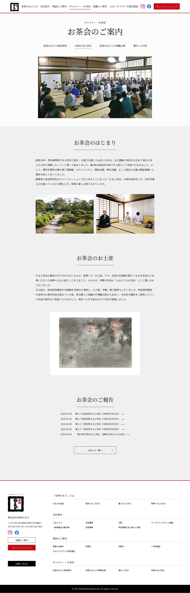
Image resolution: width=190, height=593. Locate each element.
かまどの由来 (58, 503)
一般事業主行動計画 (61, 527)
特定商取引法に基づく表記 (129, 527)
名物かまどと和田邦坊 (55, 45)
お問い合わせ (21, 563)
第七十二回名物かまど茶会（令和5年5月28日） (97, 429)
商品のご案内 (59, 6)
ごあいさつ (57, 522)
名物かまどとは (29, 6)
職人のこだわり (124, 503)
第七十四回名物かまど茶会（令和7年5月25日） (97, 418)
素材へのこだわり (93, 503)
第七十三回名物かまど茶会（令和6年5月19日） (97, 424)
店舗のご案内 (100, 6)
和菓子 (88, 546)
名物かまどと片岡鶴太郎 (112, 45)
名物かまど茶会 (83, 45)
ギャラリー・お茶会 (80, 6)
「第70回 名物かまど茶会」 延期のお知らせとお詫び (100, 434)
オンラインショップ (166, 6)
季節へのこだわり (158, 503)
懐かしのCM (140, 45)
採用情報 (89, 527)
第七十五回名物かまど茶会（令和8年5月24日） (97, 413)
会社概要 (89, 522)
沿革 (120, 522)
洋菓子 (121, 546)
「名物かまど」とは (63, 495)
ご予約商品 (155, 546)
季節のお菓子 (58, 546)
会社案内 (57, 514)
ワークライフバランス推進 (162, 522)
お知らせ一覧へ (95, 450)
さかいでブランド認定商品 (124, 6)
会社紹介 (45, 6)
